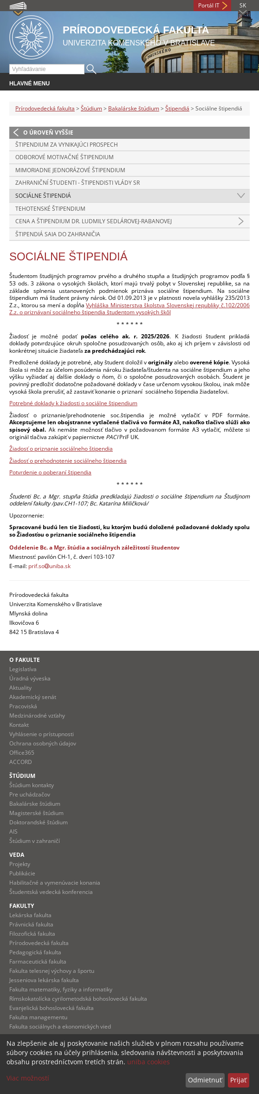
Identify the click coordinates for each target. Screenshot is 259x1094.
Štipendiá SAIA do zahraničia (57, 234)
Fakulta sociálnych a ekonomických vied (60, 1026)
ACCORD (20, 762)
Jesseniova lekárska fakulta (44, 980)
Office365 (21, 753)
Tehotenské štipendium (50, 209)
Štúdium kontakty (31, 785)
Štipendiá (177, 108)
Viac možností (27, 1078)
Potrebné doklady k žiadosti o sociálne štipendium (73, 403)
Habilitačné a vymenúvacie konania (54, 883)
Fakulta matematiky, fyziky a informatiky (60, 989)
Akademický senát (32, 697)
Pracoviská (23, 706)
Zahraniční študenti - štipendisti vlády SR (77, 183)
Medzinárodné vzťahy (37, 715)
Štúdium (91, 108)
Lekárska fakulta (30, 915)
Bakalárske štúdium (133, 108)
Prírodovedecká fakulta (45, 108)
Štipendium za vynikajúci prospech (66, 145)
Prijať (238, 1079)
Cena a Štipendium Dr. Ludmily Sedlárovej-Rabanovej (93, 221)
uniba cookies (148, 1061)
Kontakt (19, 725)
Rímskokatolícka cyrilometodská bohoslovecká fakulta (78, 999)
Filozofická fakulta (32, 934)
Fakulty (21, 906)
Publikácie (22, 873)
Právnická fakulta (31, 924)
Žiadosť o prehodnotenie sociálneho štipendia (68, 461)
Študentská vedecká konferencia (51, 892)
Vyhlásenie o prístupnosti (41, 734)
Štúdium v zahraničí (34, 841)
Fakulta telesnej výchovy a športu (51, 971)
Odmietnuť (205, 1079)
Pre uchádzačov (29, 794)
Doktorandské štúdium (38, 822)
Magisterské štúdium (36, 813)
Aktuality (20, 688)
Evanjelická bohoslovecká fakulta (51, 1008)
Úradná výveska (30, 678)
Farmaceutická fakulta (37, 961)
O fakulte (24, 660)
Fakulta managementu (38, 1017)
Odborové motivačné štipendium (64, 157)
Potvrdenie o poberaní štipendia (50, 472)
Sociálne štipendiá (43, 196)
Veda (16, 855)
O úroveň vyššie (48, 132)
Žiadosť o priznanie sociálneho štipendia (61, 449)
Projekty (19, 864)
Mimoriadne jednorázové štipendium (70, 170)
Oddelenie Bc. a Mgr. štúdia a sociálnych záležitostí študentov (94, 547)
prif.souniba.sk (49, 566)
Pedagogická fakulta (35, 952)
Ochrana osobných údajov (42, 743)
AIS (13, 831)
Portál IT (209, 5)
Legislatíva (23, 669)
